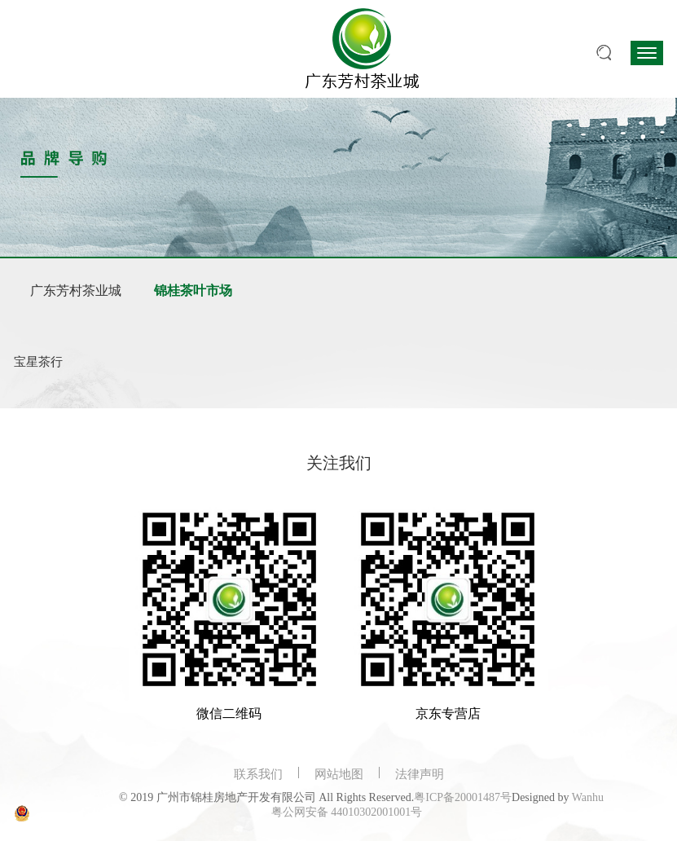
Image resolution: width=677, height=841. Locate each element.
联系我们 (258, 774)
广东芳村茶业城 (75, 290)
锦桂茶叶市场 (193, 290)
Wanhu (588, 797)
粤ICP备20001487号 (463, 797)
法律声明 (419, 774)
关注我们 (338, 463)
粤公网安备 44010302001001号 (347, 812)
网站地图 (338, 774)
